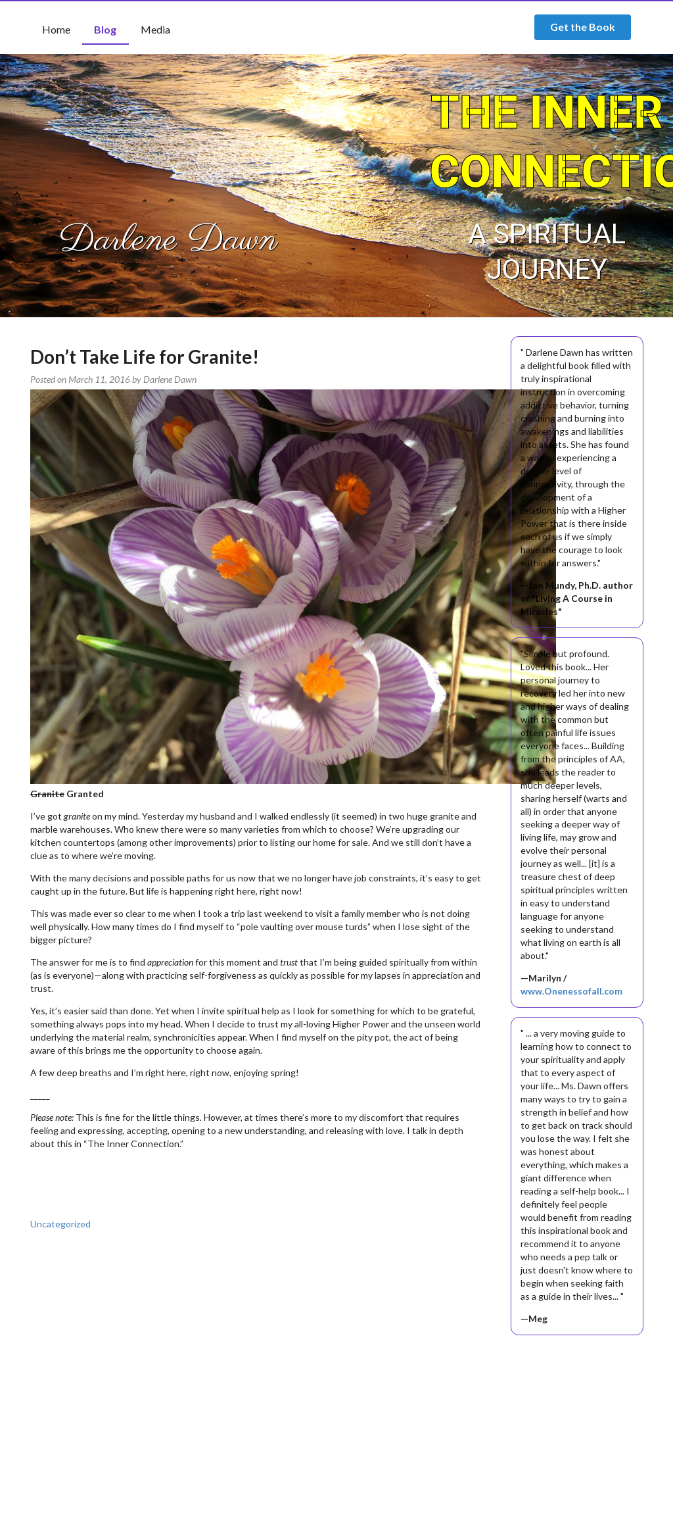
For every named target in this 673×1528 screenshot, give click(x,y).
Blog (105, 29)
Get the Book (582, 26)
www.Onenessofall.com (571, 991)
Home (56, 29)
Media (155, 29)
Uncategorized (60, 1223)
